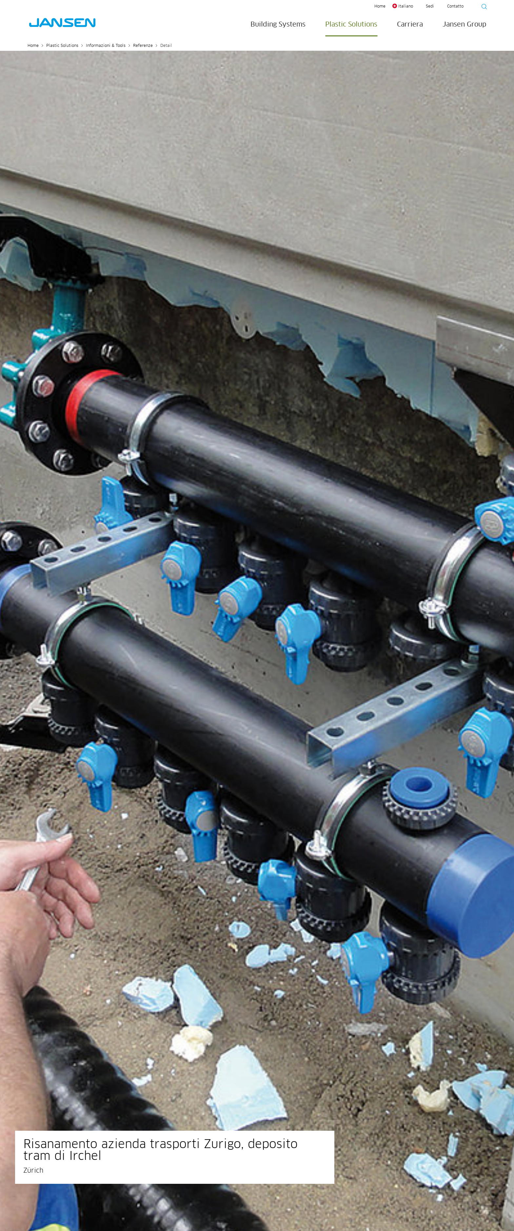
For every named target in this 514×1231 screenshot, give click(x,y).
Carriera (410, 24)
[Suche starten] (482, 7)
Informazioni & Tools (106, 46)
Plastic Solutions (351, 24)
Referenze (143, 46)
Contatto (455, 7)
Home (380, 7)
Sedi (430, 7)
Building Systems (278, 24)
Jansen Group (464, 24)
